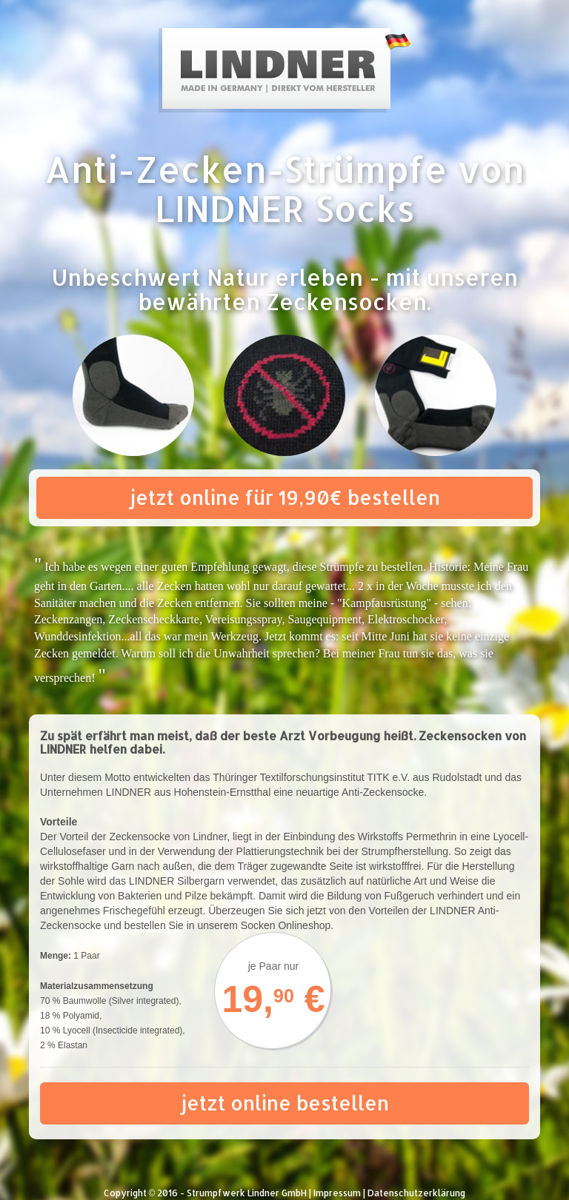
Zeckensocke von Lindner (168, 836)
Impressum (337, 1193)
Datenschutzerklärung (416, 1193)
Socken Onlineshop (285, 925)
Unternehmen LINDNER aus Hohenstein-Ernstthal (155, 792)
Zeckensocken (346, 301)
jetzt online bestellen (285, 1102)
